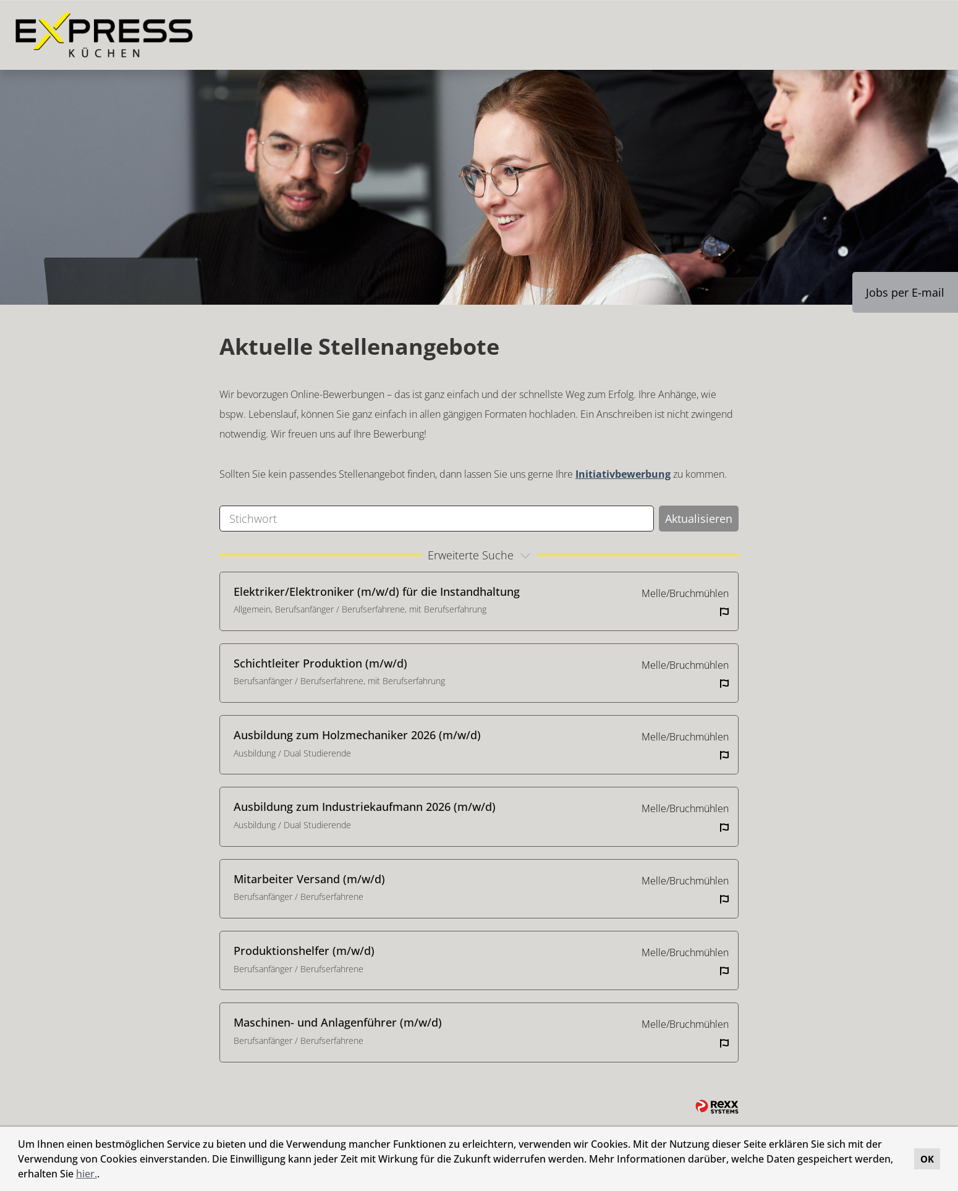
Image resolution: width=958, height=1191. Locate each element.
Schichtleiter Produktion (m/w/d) (320, 663)
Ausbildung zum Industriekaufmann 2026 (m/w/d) (365, 806)
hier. (86, 1173)
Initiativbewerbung (623, 474)
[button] (104, 1175)
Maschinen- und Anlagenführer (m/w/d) (338, 1022)
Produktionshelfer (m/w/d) (304, 950)
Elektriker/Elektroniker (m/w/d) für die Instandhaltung (377, 591)
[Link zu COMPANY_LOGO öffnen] (104, 34)
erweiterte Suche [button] (481, 555)
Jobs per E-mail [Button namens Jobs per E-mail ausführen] (905, 292)
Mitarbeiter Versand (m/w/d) (309, 878)
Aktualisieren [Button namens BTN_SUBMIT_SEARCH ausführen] (698, 518)
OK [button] (927, 1159)
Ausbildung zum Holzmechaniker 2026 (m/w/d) (357, 734)
